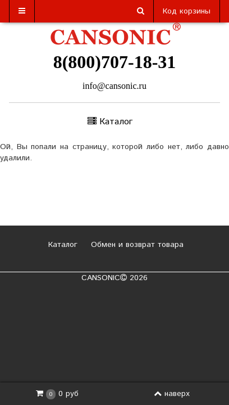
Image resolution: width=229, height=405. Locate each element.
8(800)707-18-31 (114, 62)
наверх (172, 393)
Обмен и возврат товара (136, 244)
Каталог (61, 244)
